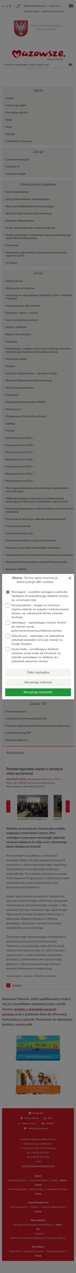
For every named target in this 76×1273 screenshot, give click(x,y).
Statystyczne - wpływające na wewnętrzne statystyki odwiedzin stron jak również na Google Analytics (35, 639)
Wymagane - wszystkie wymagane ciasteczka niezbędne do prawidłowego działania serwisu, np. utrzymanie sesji (37, 596)
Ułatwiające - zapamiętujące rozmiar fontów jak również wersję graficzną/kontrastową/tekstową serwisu (36, 626)
